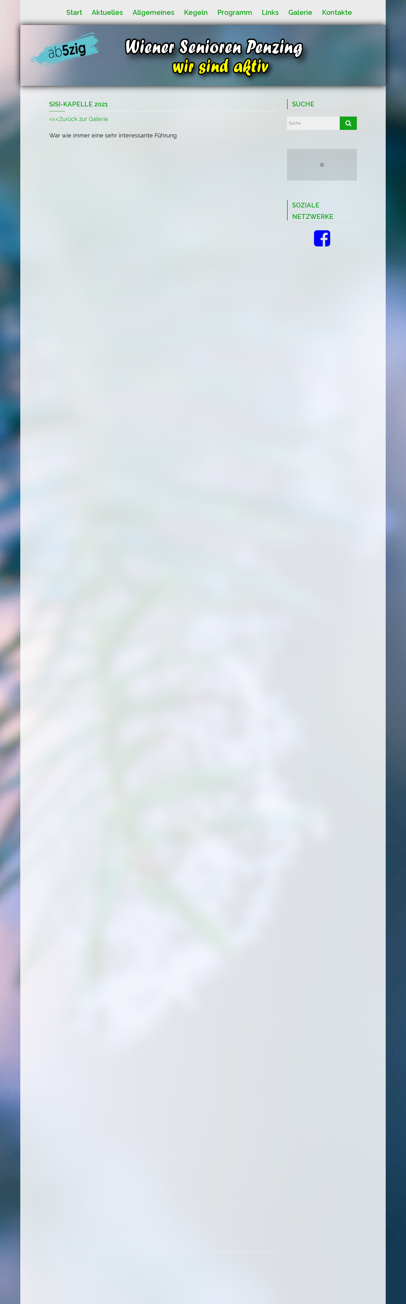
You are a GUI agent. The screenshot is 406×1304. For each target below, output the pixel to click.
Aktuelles (107, 12)
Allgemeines (153, 12)
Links (270, 12)
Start (74, 12)
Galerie (300, 12)
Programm (234, 12)
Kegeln (196, 12)
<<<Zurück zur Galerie (78, 119)
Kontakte (337, 12)
